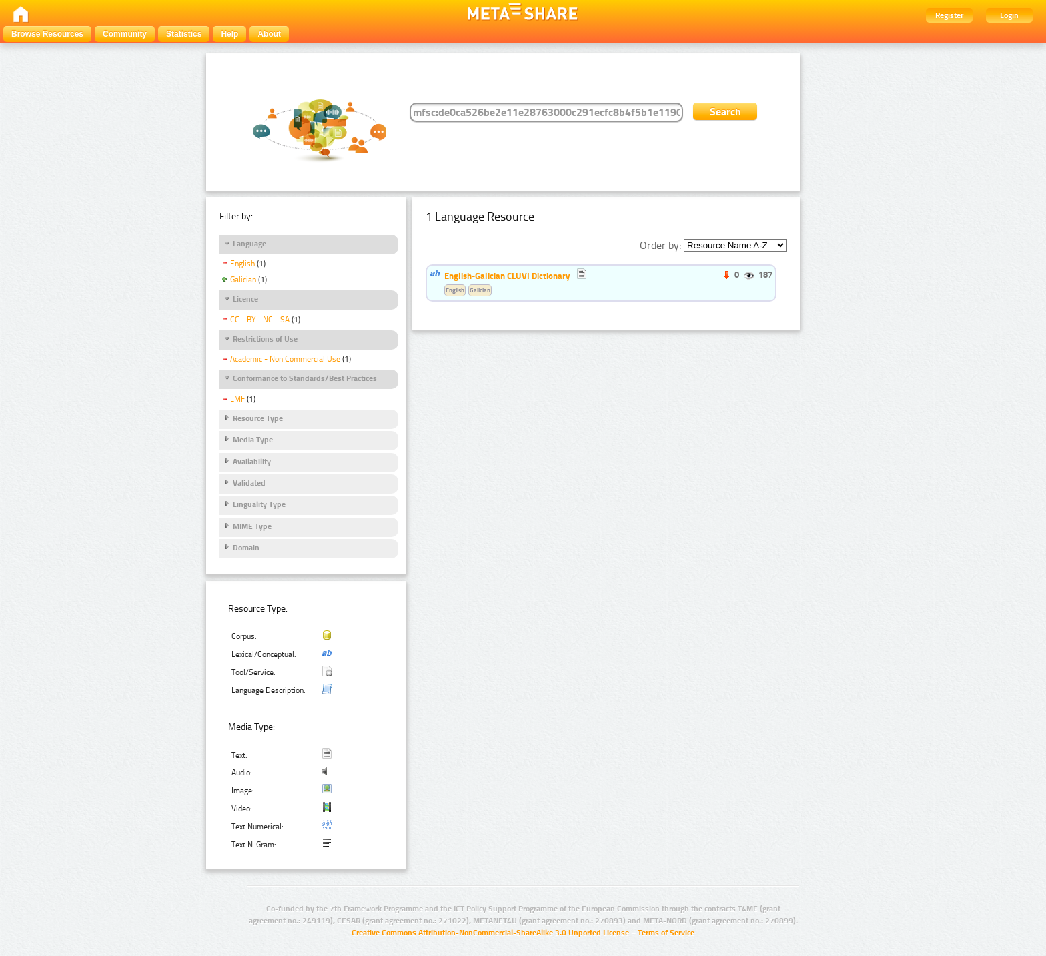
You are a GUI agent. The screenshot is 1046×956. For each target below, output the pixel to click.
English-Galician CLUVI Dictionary (507, 275)
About (269, 34)
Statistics (183, 34)
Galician (243, 279)
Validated (249, 483)
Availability (252, 461)
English (242, 263)
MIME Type (252, 526)
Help (229, 34)
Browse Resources (47, 34)
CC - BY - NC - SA (260, 319)
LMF (237, 399)
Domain (246, 547)
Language (249, 243)
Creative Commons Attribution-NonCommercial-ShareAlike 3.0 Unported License (490, 932)
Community (125, 34)
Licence (245, 299)
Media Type (253, 439)
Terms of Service (666, 932)
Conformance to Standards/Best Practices (305, 378)
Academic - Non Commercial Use (285, 359)
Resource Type (258, 418)
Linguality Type (259, 504)
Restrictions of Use (265, 339)
